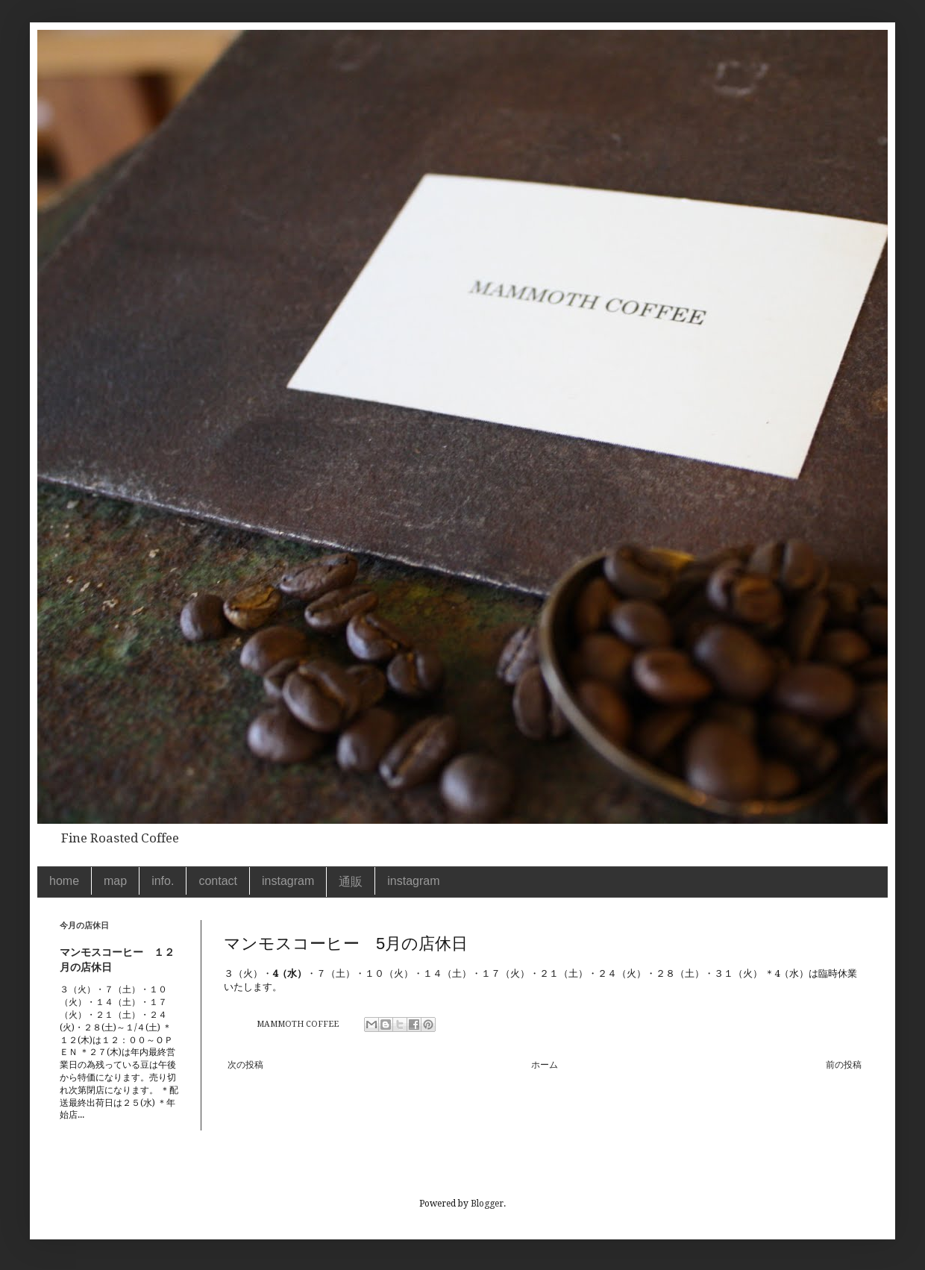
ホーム (544, 1065)
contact (217, 881)
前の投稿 (844, 1065)
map (115, 881)
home (64, 881)
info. (162, 881)
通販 (351, 881)
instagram (288, 881)
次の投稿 (245, 1065)
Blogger (487, 1203)
